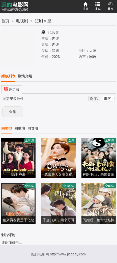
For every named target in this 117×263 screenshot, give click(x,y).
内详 (55, 38)
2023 (56, 57)
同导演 (32, 128)
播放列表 (8, 76)
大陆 (92, 51)
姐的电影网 (40, 254)
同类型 (6, 128)
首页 (5, 21)
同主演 (19, 128)
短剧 (39, 21)
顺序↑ (108, 99)
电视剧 (22, 21)
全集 (12, 112)
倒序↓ (94, 99)
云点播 (11, 89)
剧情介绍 (25, 76)
